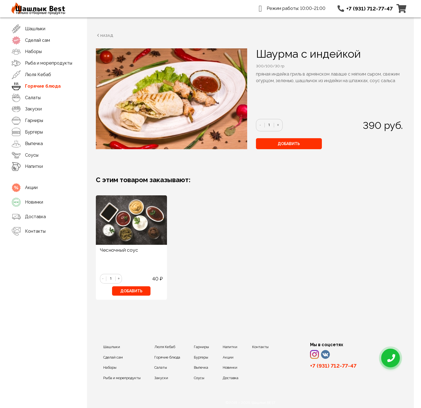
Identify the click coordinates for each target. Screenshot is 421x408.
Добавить (289, 143)
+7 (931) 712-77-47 (369, 8)
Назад (104, 35)
